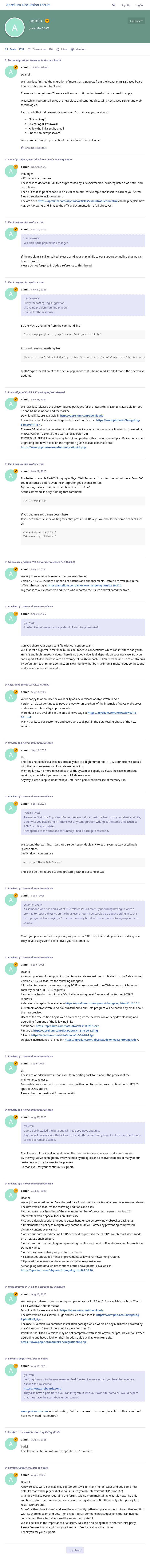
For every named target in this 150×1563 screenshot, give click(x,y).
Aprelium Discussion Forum (28, 4)
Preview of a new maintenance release (30, 606)
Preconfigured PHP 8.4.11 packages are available (36, 1287)
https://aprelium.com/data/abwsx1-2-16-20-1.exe (67, 1026)
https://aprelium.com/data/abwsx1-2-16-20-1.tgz (62, 1035)
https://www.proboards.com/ (42, 1388)
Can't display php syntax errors (26, 222)
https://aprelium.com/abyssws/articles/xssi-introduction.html (78, 201)
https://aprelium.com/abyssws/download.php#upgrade (100, 1039)
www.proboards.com (34, 1411)
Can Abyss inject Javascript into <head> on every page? (40, 159)
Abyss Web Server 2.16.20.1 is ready (28, 684)
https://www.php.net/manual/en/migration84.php (53, 447)
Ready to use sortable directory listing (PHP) (34, 1432)
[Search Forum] (113, 5)
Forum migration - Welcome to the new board (34, 60)
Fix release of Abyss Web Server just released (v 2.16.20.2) (41, 562)
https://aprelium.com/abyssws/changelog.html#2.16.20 (57, 1270)
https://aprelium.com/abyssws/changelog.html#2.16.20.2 (85, 585)
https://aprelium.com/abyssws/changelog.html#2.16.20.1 (102, 1003)
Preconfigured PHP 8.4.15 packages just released (36, 392)
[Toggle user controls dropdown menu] (136, 20)
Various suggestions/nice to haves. (28, 1358)
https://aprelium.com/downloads (81, 415)
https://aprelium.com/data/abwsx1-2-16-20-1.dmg (65, 1030)
